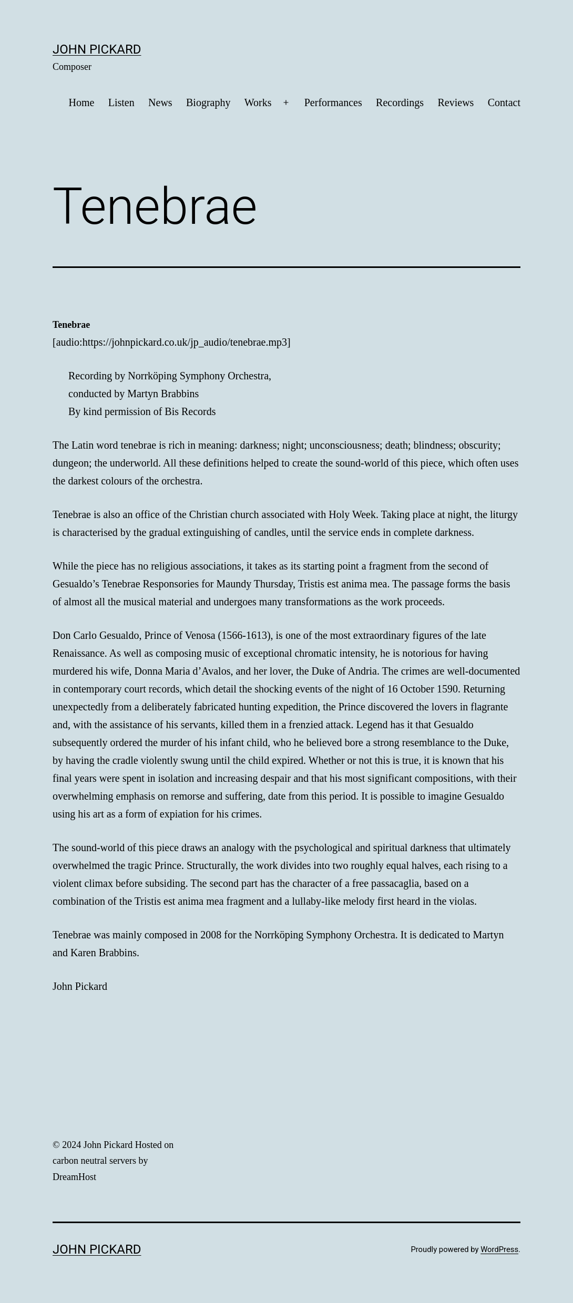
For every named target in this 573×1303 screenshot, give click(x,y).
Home (81, 102)
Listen (121, 102)
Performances (333, 102)
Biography (208, 102)
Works (258, 102)
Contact (504, 102)
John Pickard (97, 49)
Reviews (456, 102)
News (160, 102)
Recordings (400, 102)
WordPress (499, 1249)
